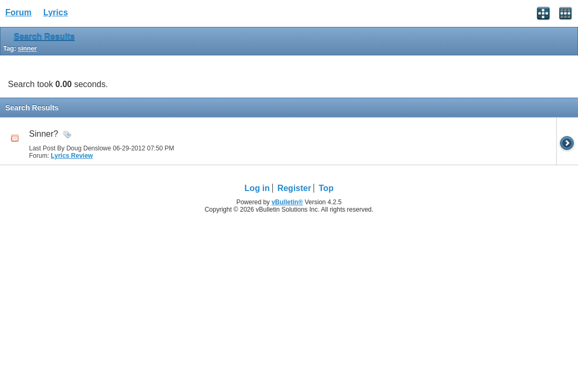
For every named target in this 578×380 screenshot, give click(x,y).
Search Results (44, 37)
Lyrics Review (72, 155)
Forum (18, 12)
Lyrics (55, 12)
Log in (257, 188)
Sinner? (43, 133)
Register (294, 188)
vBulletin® (287, 202)
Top (326, 188)
